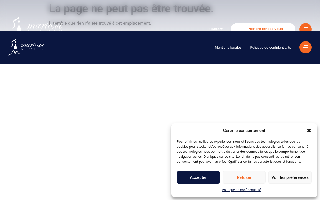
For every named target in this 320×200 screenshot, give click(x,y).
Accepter (198, 177)
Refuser (244, 177)
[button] (309, 130)
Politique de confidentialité (241, 190)
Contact (216, 29)
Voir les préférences (290, 177)
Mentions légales (228, 47)
